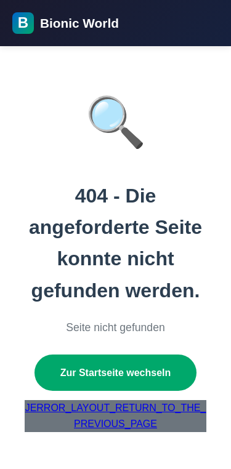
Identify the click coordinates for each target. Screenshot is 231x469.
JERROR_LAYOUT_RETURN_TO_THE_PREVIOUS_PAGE (115, 416)
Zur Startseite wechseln (115, 372)
